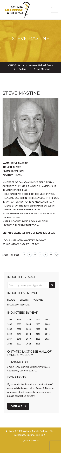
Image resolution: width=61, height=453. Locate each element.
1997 (9, 319)
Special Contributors (18, 304)
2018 (19, 338)
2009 (28, 329)
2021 (47, 338)
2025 (38, 343)
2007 (9, 329)
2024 (28, 343)
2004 (28, 324)
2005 (38, 324)
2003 (19, 324)
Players (11, 299)
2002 (9, 324)
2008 (19, 329)
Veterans (38, 299)
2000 (38, 319)
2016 (47, 334)
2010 (38, 329)
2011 (47, 329)
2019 (28, 338)
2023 (19, 343)
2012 (9, 334)
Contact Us (18, 406)
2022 (9, 343)
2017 (9, 338)
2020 (38, 338)
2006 (47, 324)
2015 (38, 334)
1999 (28, 319)
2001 (47, 319)
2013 (19, 334)
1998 (19, 319)
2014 (28, 334)
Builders (24, 299)
